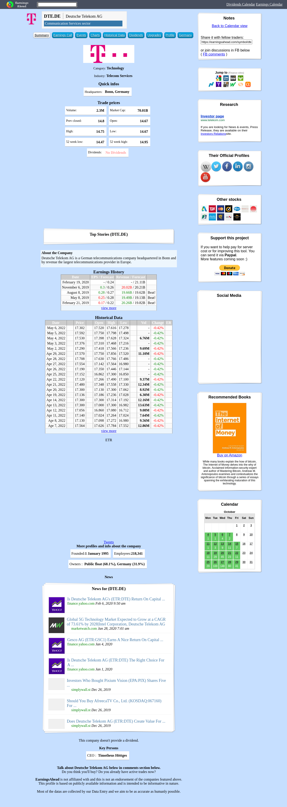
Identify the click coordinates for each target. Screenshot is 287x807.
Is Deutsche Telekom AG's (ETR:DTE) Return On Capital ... (116, 599)
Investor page (212, 116)
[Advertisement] (109, 194)
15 (236, 543)
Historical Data (114, 35)
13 (222, 543)
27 (222, 562)
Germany (185, 35)
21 (229, 552)
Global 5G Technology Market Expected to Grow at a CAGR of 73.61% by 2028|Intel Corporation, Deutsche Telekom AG (116, 621)
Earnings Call (62, 35)
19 (215, 552)
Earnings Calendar (269, 4)
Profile (170, 35)
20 (222, 552)
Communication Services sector (68, 23)
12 (215, 543)
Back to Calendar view (229, 26)
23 (243, 552)
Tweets (109, 542)
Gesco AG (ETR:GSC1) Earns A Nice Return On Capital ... (115, 640)
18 (208, 552)
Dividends (136, 35)
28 (229, 562)
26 (215, 562)
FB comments (214, 54)
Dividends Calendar (240, 4)
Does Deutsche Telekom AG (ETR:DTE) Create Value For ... (116, 721)
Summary (42, 35)
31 (251, 562)
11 (208, 543)
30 (243, 562)
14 (229, 543)
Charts (95, 35)
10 (251, 534)
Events (81, 35)
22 (236, 552)
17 (251, 543)
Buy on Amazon (229, 455)
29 (236, 562)
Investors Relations (213, 133)
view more (108, 308)
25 (208, 562)
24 (251, 552)
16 (243, 543)
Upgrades (154, 35)
